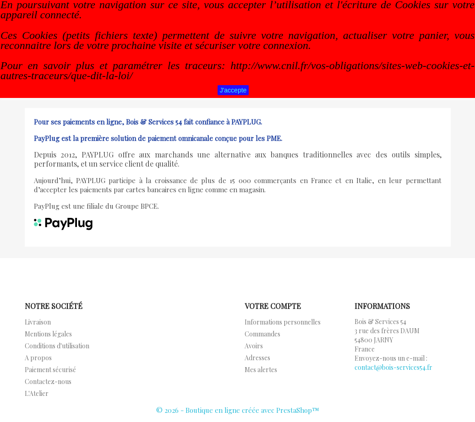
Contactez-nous (48, 381)
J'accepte (233, 90)
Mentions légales (48, 334)
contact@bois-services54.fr (393, 367)
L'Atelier (37, 393)
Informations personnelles (283, 322)
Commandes (262, 334)
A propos (38, 357)
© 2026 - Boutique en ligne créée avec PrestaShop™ (237, 410)
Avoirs (254, 345)
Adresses (257, 357)
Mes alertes (261, 369)
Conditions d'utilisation (57, 345)
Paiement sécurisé (50, 369)
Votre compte (273, 306)
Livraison (38, 322)
